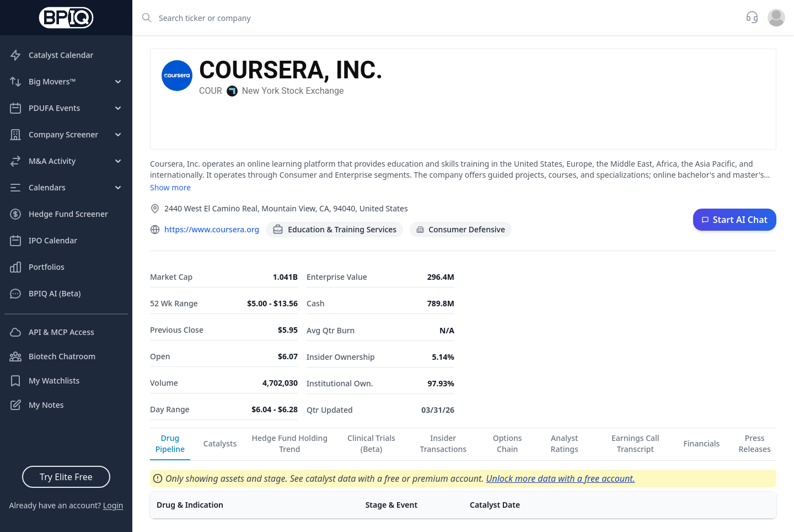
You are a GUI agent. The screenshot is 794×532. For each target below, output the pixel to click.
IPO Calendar (43, 240)
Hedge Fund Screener (58, 214)
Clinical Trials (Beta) (371, 443)
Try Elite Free (66, 477)
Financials (701, 443)
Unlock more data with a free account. (560, 478)
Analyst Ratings (564, 443)
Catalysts (220, 443)
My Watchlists (44, 380)
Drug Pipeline (170, 443)
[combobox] (435, 17)
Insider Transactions (443, 443)
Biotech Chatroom (52, 356)
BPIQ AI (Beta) (45, 293)
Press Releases (755, 443)
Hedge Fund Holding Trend (290, 443)
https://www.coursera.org (211, 229)
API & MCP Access (51, 332)
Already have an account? (66, 505)
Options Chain (507, 443)
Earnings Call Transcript (635, 443)
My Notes (36, 405)
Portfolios (37, 267)
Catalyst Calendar (51, 55)
